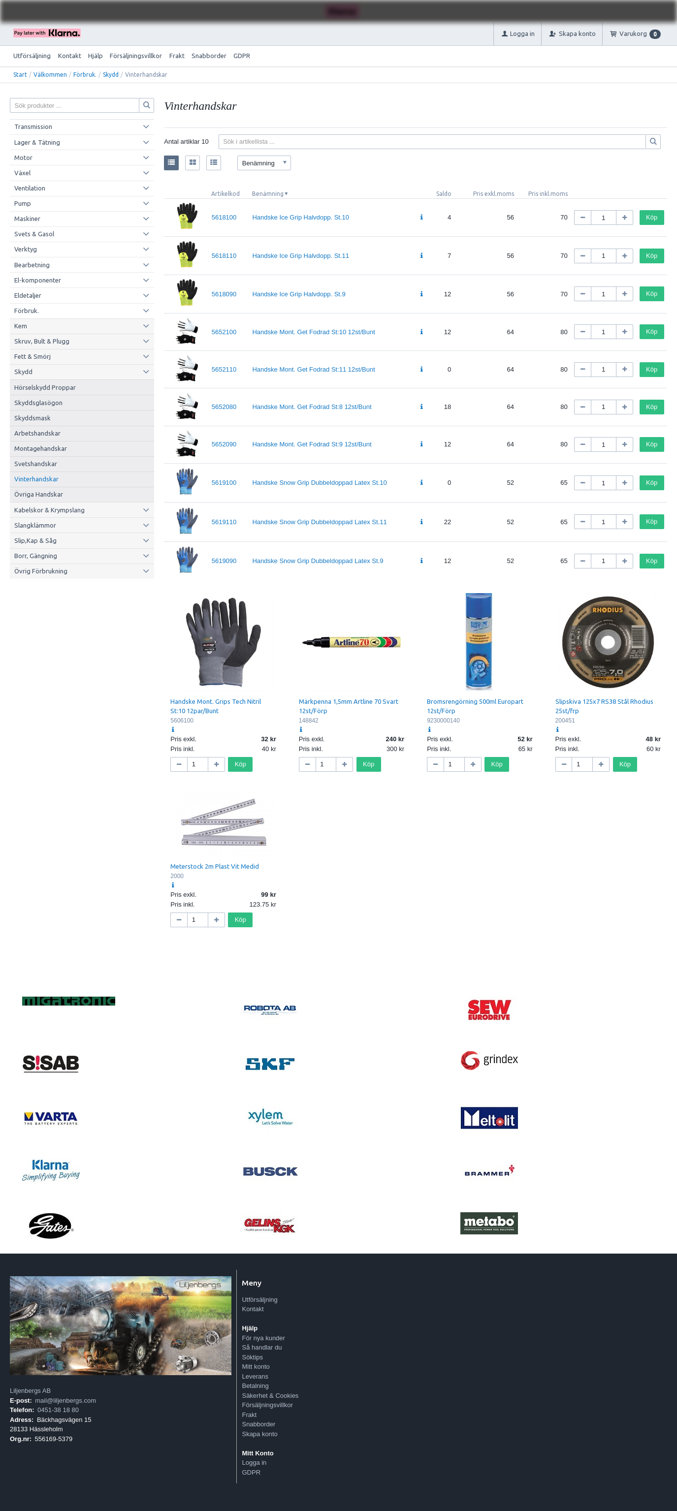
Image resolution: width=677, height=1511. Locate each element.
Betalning (255, 1385)
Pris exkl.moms (493, 193)
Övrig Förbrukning (40, 570)
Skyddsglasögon (38, 402)
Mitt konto (255, 1366)
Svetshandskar (35, 463)
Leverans (255, 1376)
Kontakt (69, 55)
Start (20, 74)
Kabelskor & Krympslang (49, 509)
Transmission (33, 126)
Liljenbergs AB (30, 1390)
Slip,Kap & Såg (35, 540)
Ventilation (29, 188)
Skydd (111, 74)
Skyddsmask (32, 417)
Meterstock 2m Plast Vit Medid (214, 866)
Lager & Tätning (37, 142)
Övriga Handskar (38, 494)
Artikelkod (225, 193)
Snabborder (209, 55)
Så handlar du (262, 1347)
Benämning (268, 193)
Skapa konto (259, 1434)
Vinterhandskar (36, 478)
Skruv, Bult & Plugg (41, 341)
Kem (20, 325)
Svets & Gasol (34, 233)
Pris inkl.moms (548, 193)
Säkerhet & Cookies (270, 1395)
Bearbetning (32, 264)
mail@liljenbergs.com (65, 1400)
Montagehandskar (40, 448)
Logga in (254, 1462)
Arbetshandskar (37, 433)
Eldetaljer (27, 295)
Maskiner (27, 218)
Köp (651, 217)
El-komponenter (37, 280)
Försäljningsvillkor (136, 55)
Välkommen (50, 74)
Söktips (252, 1357)
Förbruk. (85, 74)
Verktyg (25, 249)
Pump (22, 203)
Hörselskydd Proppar (45, 387)
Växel (22, 172)
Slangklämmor (35, 525)
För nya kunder (263, 1338)
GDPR (241, 55)
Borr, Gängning (35, 555)
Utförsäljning (32, 55)
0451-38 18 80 (58, 1410)
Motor (23, 157)
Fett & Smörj (32, 356)
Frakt (177, 55)
